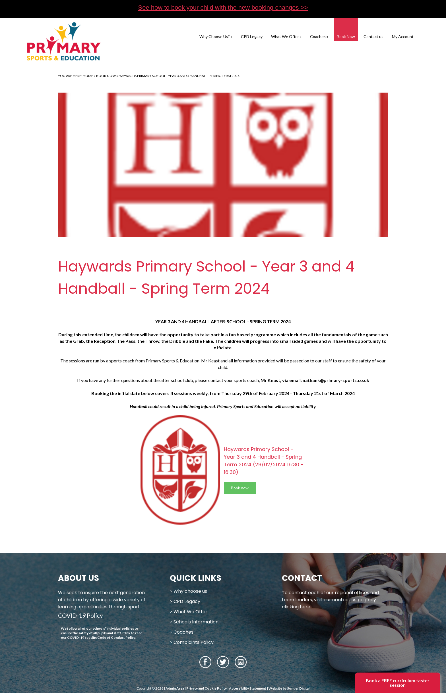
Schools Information (196, 622)
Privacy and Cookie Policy (206, 688)
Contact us (373, 36)
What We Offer (286, 36)
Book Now (346, 36)
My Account (403, 36)
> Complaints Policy (192, 642)
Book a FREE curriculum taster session (398, 683)
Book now (240, 487)
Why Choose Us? (215, 36)
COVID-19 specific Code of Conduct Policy (101, 637)
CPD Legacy (252, 36)
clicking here (296, 607)
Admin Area (175, 688)
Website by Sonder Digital (289, 688)
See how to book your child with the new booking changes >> (223, 7)
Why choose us (190, 591)
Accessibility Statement (247, 688)
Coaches (319, 36)
